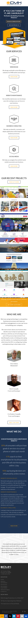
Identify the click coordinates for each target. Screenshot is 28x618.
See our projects (14, 25)
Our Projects (4, 586)
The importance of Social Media (10, 603)
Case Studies (4, 587)
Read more (14, 76)
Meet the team (14, 422)
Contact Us (3, 591)
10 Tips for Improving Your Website (11, 601)
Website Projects (5, 589)
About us (3, 581)
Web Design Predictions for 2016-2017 (12, 598)
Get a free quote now (14, 304)
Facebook (23, 611)
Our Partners (4, 582)
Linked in (25, 611)
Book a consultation (13, 21)
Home (2, 579)
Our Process (4, 584)
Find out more (14, 182)
